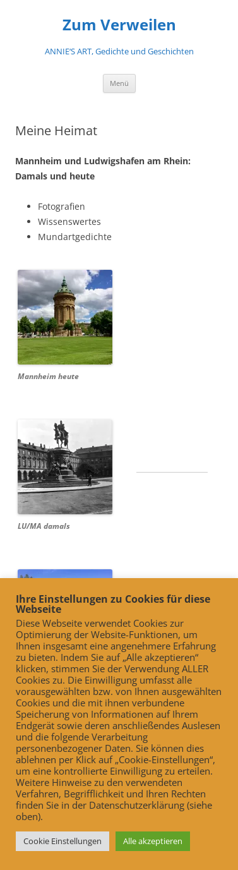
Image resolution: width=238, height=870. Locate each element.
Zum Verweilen (119, 25)
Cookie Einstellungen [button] (62, 841)
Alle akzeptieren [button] (152, 841)
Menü (119, 83)
